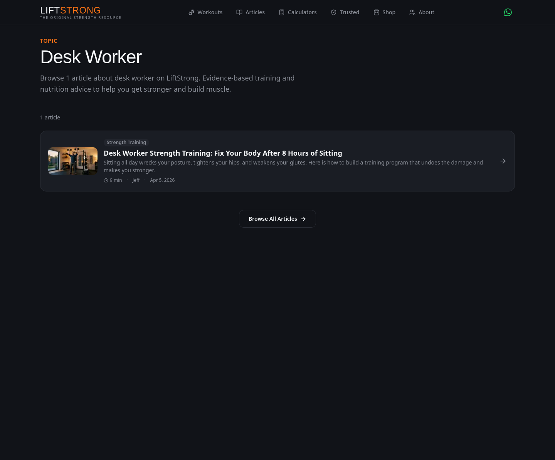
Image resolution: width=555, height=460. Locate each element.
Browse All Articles (277, 218)
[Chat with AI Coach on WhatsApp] (508, 12)
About (421, 12)
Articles (250, 12)
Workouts (205, 12)
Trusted (345, 12)
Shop (384, 12)
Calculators (298, 12)
